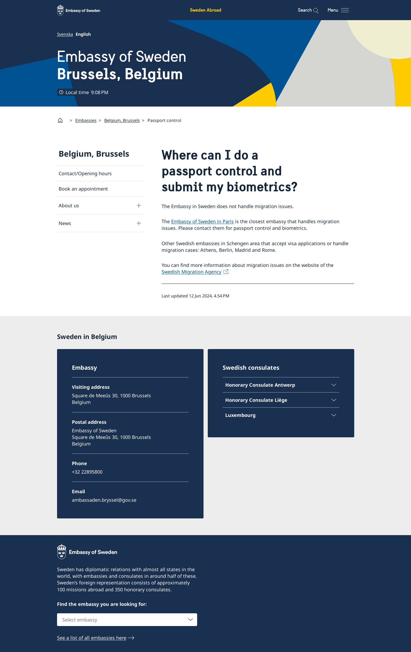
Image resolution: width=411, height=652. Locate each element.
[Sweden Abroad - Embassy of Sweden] (83, 10)
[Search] (312, 10)
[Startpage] (62, 120)
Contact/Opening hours (85, 173)
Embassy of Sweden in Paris (202, 221)
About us (69, 205)
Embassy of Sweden (122, 65)
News (65, 223)
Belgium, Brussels (122, 120)
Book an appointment (83, 189)
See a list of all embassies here (91, 638)
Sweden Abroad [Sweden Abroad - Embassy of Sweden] (205, 10)
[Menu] (343, 10)
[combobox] (127, 620)
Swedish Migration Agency (191, 272)
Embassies (86, 120)
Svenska (65, 34)
